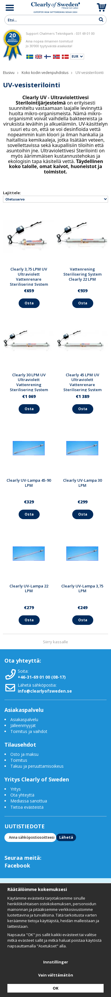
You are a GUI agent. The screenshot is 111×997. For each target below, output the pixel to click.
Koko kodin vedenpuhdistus (45, 72)
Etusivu (9, 72)
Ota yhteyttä (22, 795)
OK (55, 988)
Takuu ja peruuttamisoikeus (37, 766)
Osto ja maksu (25, 754)
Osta (29, 303)
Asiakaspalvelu (24, 719)
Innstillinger (55, 962)
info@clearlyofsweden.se (45, 691)
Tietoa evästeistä (27, 807)
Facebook (17, 865)
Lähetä (66, 837)
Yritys (15, 789)
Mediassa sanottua (28, 801)
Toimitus (18, 760)
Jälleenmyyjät (23, 725)
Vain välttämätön (55, 975)
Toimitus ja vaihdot (28, 731)
